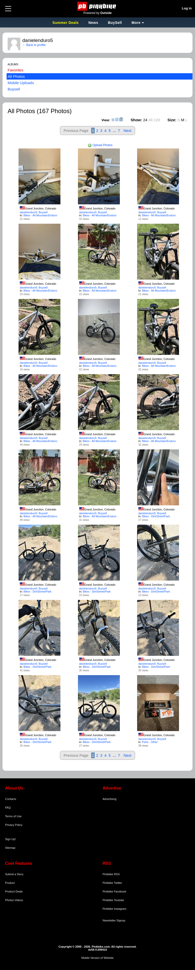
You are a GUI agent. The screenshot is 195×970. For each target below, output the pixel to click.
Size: (172, 120)
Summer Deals (66, 23)
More (136, 23)
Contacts (10, 798)
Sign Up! (10, 839)
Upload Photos (100, 145)
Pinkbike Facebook (114, 891)
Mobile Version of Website (98, 957)
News (93, 23)
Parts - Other (150, 742)
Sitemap (10, 847)
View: (106, 120)
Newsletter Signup (114, 920)
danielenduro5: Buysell (33, 212)
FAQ (8, 807)
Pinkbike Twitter (112, 882)
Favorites (15, 70)
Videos (18, 900)
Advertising (109, 798)
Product (10, 882)
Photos (9, 900)
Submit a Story (14, 874)
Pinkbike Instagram (114, 908)
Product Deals (14, 891)
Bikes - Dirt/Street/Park (156, 516)
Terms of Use (13, 816)
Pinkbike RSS (111, 874)
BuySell (115, 23)
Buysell (14, 89)
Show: (136, 120)
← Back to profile (33, 45)
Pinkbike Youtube (113, 900)
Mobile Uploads (21, 83)
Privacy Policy (13, 824)
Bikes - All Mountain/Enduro (40, 215)
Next (128, 130)
